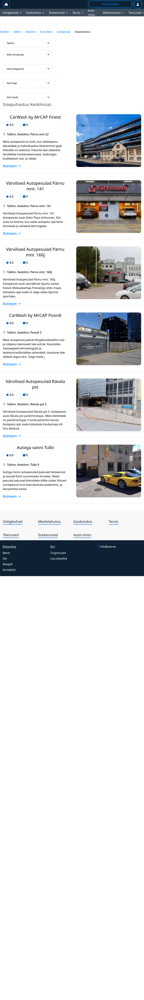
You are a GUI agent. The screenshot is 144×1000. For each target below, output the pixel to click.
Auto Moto (46, 31)
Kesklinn (30, 31)
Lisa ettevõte (58, 558)
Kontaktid (9, 570)
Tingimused (58, 553)
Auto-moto (82, 535)
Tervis (113, 521)
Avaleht (4, 31)
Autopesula (63, 31)
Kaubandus (82, 521)
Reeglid (8, 564)
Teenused (11, 535)
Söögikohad (12, 521)
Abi (5, 558)
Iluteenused (48, 535)
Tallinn (17, 31)
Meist (6, 553)
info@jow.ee (108, 547)
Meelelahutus (49, 521)
